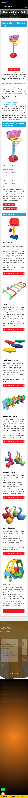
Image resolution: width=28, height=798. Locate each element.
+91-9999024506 (6, 7)
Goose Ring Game (9, 528)
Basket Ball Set (8, 243)
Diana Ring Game (9, 472)
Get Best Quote (9, 204)
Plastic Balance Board (10, 360)
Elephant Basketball (10, 165)
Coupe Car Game (9, 584)
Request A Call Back (10, 208)
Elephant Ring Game (10, 416)
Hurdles (5, 304)
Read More (20, 273)
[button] (10, 673)
